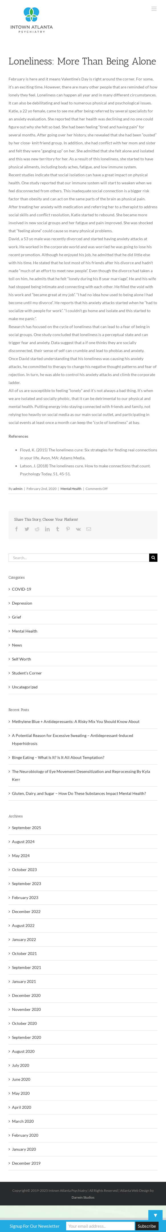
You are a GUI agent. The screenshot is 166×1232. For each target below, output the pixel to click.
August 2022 (23, 925)
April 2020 (21, 1107)
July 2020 (20, 1065)
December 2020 (26, 995)
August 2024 (23, 841)
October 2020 (24, 1023)
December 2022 (26, 911)
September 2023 (26, 883)
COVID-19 (21, 589)
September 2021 (26, 967)
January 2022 (24, 939)
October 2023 (24, 869)
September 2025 (26, 827)
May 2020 (21, 1093)
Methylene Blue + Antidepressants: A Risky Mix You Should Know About (75, 721)
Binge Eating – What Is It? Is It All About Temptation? (58, 757)
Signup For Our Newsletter (35, 1226)
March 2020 (23, 1121)
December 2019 (26, 1163)
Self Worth (21, 659)
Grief (16, 617)
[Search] (153, 558)
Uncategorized (25, 686)
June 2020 (21, 1079)
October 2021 (24, 953)
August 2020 (23, 1051)
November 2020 (26, 1009)
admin (18, 488)
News (17, 645)
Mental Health (71, 488)
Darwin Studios (83, 1197)
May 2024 (21, 855)
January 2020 (24, 1149)
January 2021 (24, 981)
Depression (22, 603)
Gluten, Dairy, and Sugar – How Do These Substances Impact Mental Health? (79, 793)
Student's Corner (27, 672)
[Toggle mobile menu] (154, 9)
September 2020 (26, 1037)
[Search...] (79, 558)
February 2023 (25, 897)
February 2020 (25, 1135)
